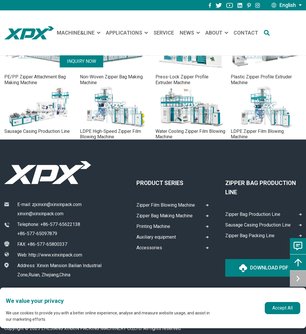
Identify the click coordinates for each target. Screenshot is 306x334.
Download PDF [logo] (263, 268)
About (213, 33)
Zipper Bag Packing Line (250, 235)
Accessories (149, 247)
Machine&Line (76, 33)
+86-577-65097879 (37, 233)
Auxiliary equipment (156, 237)
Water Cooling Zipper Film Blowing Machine (190, 134)
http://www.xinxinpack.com (55, 255)
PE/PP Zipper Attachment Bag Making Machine (35, 79)
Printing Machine (153, 226)
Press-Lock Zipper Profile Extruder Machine (182, 79)
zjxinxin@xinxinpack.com (57, 204)
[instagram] (240, 5)
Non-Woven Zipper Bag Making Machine (111, 79)
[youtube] (229, 5)
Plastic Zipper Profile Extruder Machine (261, 79)
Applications (124, 33)
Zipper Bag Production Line (252, 214)
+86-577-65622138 (60, 224)
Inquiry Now (81, 61)
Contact (246, 33)
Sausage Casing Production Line (37, 131)
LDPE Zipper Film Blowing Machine (257, 134)
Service (163, 33)
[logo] (29, 33)
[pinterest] (249, 5)
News (187, 33)
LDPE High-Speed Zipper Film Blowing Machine (110, 134)
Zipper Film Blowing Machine (165, 205)
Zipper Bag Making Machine (164, 215)
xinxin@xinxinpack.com (40, 213)
